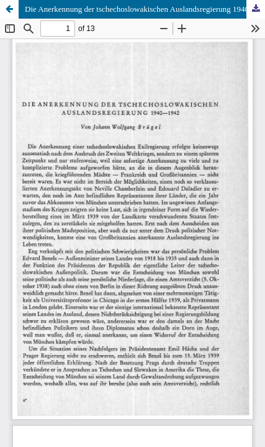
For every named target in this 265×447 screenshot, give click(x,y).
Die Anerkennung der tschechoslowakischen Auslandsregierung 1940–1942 (145, 9)
